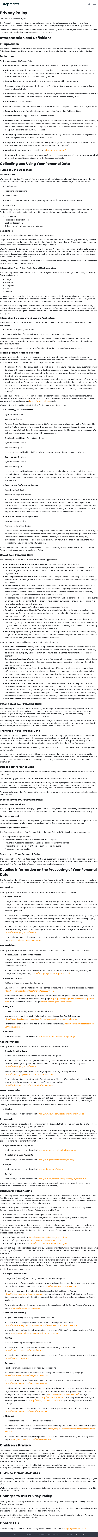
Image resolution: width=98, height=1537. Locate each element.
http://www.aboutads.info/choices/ (63, 1394)
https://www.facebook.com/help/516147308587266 (26, 1376)
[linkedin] (83, 1534)
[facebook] (80, 1534)
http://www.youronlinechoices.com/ (46, 1240)
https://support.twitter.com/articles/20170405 (25, 1350)
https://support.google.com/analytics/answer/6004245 (29, 1074)
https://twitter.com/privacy (17, 1358)
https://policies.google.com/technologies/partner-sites (29, 1085)
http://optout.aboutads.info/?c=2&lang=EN (48, 1243)
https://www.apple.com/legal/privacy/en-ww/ (57, 1150)
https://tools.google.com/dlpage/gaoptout (24, 1294)
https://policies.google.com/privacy (20, 932)
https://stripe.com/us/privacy (50, 1169)
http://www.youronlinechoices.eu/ (45, 1400)
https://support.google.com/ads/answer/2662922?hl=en (29, 991)
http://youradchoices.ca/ (52, 1397)
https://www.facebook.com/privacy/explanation (26, 1411)
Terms (15, 1534)
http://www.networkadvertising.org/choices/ (48, 1237)
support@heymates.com (75, 1528)
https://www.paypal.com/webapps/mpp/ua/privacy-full (62, 1179)
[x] (76, 1534)
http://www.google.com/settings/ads (61, 1286)
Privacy (29, 1534)
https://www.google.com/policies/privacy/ (56, 1160)
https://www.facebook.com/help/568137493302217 (26, 1383)
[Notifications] (89, 4)
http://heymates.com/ (56, 150)
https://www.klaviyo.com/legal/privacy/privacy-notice (61, 1114)
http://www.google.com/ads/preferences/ (51, 973)
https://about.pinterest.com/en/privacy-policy (31, 1439)
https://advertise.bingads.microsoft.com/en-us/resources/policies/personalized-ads (41, 1019)
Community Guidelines (48, 1534)
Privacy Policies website (39, 401)
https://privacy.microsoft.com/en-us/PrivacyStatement (34, 1333)
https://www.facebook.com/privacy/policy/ (56, 1036)
